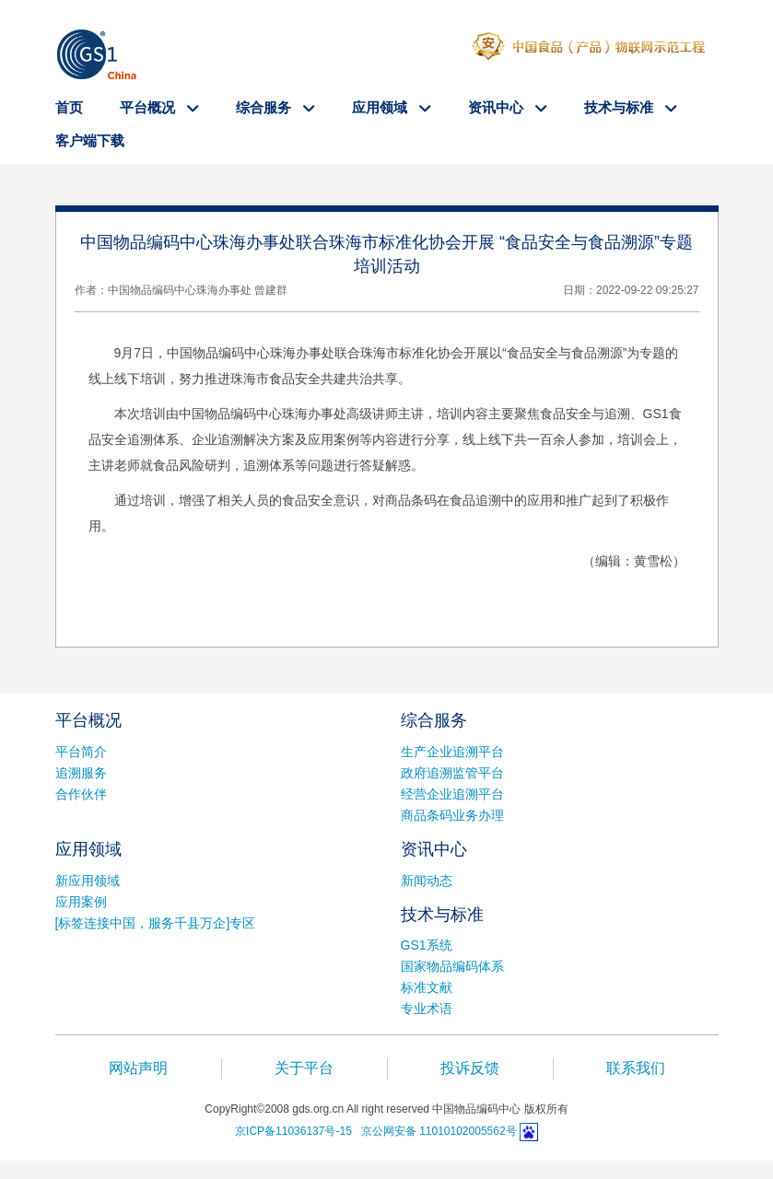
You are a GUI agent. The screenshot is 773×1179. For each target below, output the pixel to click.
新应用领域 (87, 880)
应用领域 (381, 107)
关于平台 (304, 1068)
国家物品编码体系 (452, 966)
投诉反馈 (469, 1068)
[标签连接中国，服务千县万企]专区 (155, 923)
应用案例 (81, 901)
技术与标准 (620, 107)
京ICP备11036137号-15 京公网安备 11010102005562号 (376, 1131)
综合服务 (265, 107)
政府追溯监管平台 (452, 772)
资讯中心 (497, 107)
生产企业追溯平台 (452, 751)
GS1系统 (426, 945)
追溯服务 (81, 772)
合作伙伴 (81, 794)
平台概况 (149, 107)
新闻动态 (426, 880)
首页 (69, 107)
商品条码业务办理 (452, 815)
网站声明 (138, 1068)
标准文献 (426, 987)
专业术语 (426, 1008)
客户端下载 (89, 140)
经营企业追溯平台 (452, 794)
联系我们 (635, 1068)
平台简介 (81, 751)
